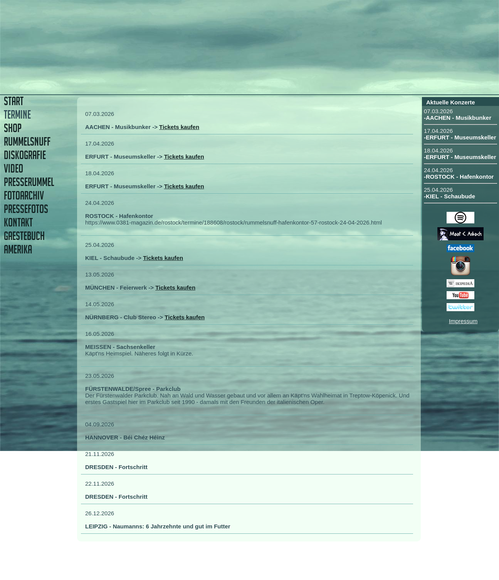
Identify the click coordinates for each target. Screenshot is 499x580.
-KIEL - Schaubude (449, 196)
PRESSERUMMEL (29, 182)
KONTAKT (18, 222)
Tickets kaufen (179, 127)
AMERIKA (18, 249)
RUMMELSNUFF (27, 141)
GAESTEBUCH (24, 236)
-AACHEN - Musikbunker (457, 117)
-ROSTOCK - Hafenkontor (459, 176)
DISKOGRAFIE (25, 155)
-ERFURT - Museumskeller (460, 137)
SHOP (13, 128)
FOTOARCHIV (24, 195)
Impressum (463, 321)
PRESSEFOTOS (26, 209)
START (14, 101)
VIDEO (13, 168)
